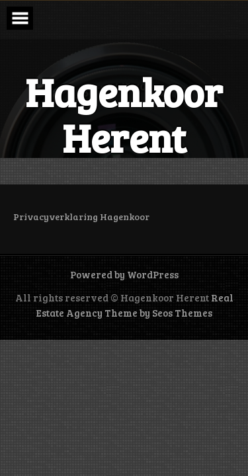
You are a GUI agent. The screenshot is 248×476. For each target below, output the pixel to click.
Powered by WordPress (124, 274)
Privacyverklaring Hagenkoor (81, 216)
